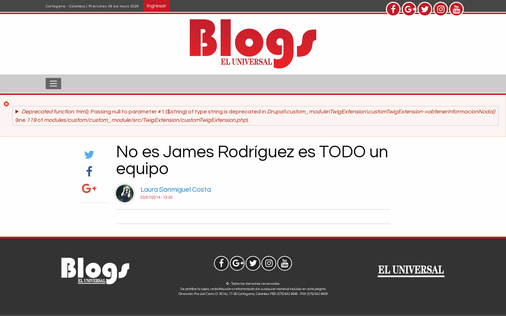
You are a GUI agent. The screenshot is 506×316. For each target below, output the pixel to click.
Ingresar (156, 5)
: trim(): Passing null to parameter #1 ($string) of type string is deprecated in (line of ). (255, 116)
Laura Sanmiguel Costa (176, 189)
